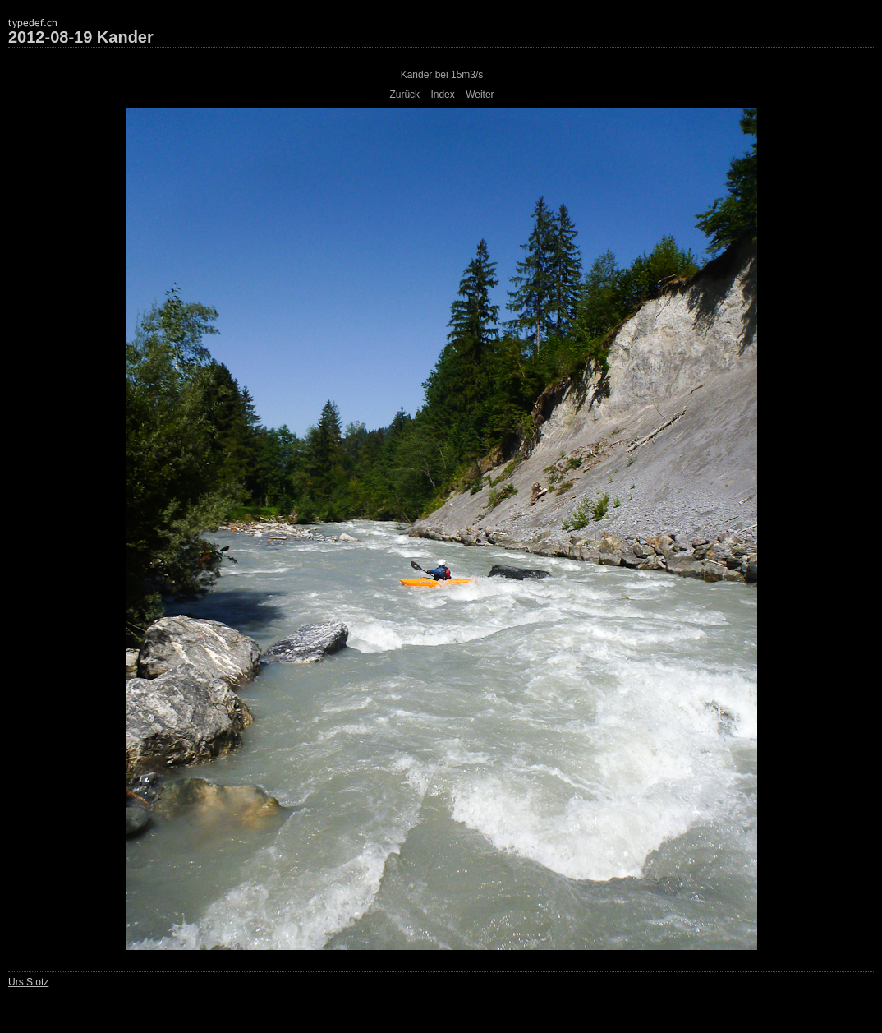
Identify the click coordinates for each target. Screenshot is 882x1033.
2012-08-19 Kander (81, 37)
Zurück (404, 94)
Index (442, 94)
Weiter (480, 94)
